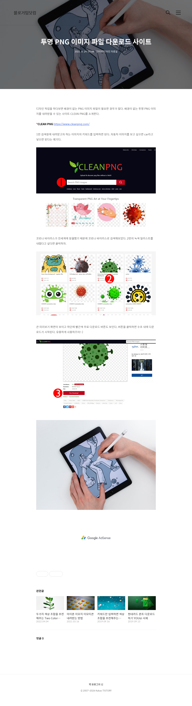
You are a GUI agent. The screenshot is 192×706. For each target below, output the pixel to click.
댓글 (40, 638)
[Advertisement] (96, 538)
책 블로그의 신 (96, 684)
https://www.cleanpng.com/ (72, 124)
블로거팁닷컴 (25, 12)
